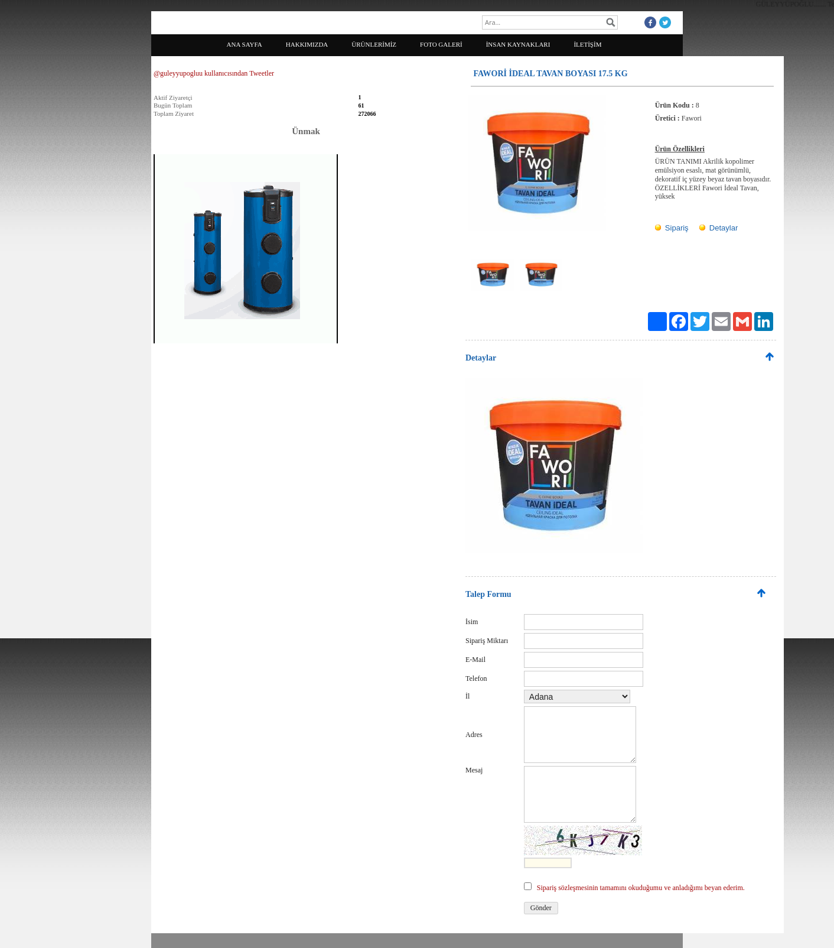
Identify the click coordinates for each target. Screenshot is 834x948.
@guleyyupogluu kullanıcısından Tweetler (214, 73)
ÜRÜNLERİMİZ (373, 44)
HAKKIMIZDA (307, 44)
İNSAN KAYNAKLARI (518, 44)
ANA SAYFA (244, 44)
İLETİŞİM (587, 44)
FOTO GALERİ (441, 44)
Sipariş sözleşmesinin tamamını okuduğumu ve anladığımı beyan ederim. (641, 888)
